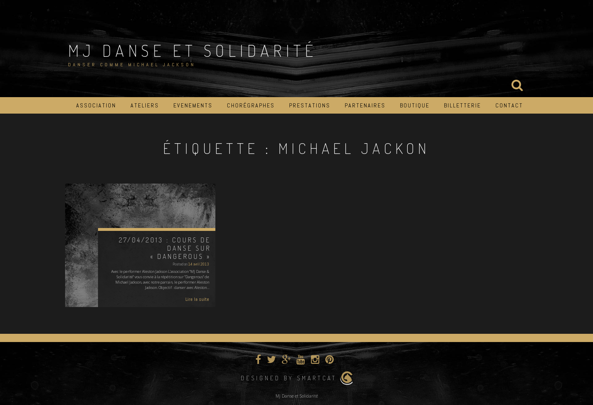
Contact (509, 105)
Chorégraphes (251, 105)
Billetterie (462, 105)
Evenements (192, 105)
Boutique (415, 105)
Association (96, 105)
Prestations (309, 105)
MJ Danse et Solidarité (192, 50)
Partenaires (365, 105)
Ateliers (145, 105)
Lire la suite (197, 299)
